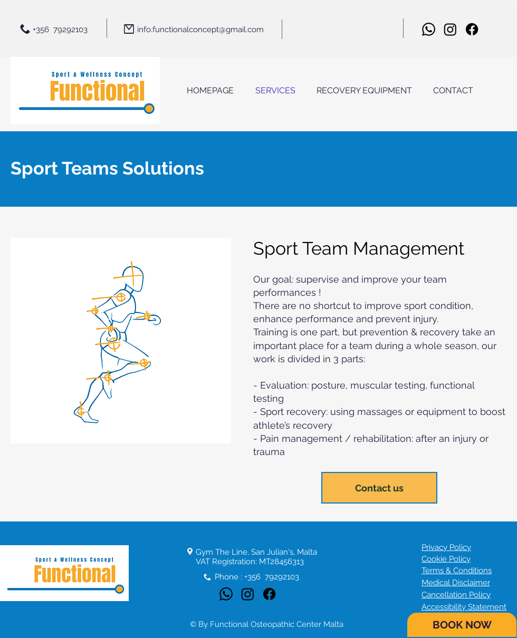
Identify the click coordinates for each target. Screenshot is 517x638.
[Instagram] (450, 29)
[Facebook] (472, 29)
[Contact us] (379, 488)
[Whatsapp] (428, 29)
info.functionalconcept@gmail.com (200, 29)
